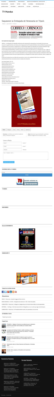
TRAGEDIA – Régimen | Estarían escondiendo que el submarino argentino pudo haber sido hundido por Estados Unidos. (21, 325)
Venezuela (28, 129)
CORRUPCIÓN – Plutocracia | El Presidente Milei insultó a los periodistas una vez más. (20, 309)
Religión (12, 4)
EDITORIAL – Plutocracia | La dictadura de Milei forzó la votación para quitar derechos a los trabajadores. (11, 388)
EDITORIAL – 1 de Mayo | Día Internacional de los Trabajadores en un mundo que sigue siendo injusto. (23, 307)
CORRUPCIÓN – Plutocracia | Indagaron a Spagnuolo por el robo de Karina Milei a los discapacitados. (23, 304)
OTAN (18, 129)
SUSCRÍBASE (30, 4)
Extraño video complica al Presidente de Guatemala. (19, 350)
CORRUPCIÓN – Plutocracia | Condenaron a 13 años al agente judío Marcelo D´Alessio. (11, 364)
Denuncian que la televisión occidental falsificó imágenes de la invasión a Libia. (38, 134)
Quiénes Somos (4, 6)
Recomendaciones (40, 4)
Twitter (18, 4)
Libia (14, 129)
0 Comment (14, 23)
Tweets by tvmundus (6, 317)
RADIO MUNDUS (21, 1)
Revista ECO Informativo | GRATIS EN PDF (36, 1)
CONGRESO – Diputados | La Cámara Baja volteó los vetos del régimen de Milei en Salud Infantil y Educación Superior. (11, 370)
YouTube (28, 6)
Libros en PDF (21, 6)
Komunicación (4, 4)
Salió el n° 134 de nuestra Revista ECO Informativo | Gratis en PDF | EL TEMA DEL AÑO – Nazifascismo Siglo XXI (11, 376)
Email (24, 146)
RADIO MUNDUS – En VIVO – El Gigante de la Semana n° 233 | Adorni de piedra (18, 301)
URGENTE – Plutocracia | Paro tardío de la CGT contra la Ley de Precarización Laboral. (12, 382)
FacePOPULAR (36, 6)
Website (24, 149)
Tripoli (22, 129)
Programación (12, 1)
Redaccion (4, 23)
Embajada (9, 129)
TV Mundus (3, 1)
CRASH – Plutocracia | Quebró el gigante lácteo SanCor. (13, 299)
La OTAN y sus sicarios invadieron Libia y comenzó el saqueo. (13, 134)
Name (24, 143)
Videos (24, 4)
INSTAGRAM (13, 6)
